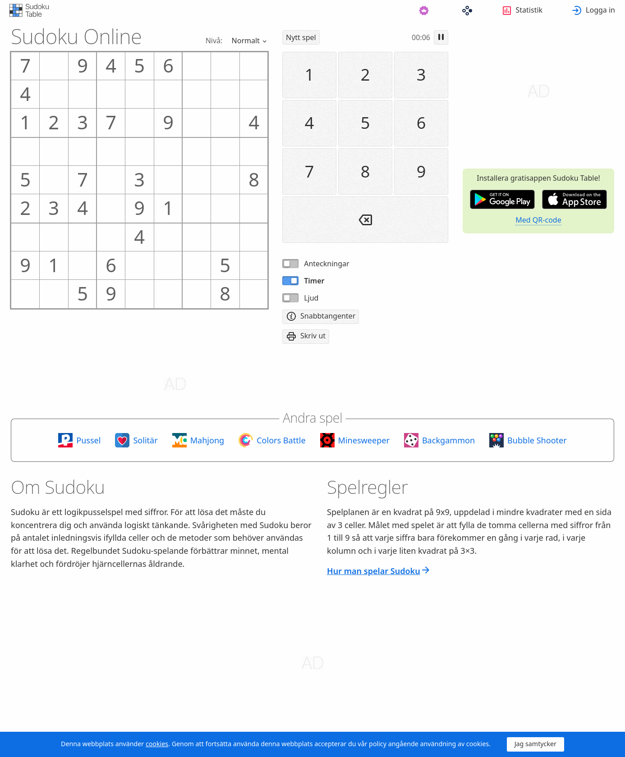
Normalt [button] (247, 40)
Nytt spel (301, 37)
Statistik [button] (529, 10)
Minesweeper (364, 440)
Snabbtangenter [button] (327, 316)
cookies (157, 743)
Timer (314, 280)
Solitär (145, 440)
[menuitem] (251, 10)
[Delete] (365, 219)
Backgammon (448, 440)
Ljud (311, 297)
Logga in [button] (600, 10)
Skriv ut (313, 336)
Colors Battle (281, 440)
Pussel (88, 440)
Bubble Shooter (537, 440)
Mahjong (207, 440)
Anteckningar (326, 263)
